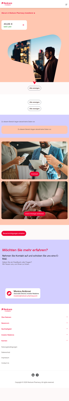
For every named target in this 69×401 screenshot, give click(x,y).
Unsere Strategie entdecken (34, 214)
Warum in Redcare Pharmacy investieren (17, 13)
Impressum (5, 358)
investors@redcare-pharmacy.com (25, 296)
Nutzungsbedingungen (9, 347)
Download (34, 174)
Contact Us (5, 363)
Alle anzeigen (35, 88)
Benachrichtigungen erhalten (14, 233)
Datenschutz (5, 352)
